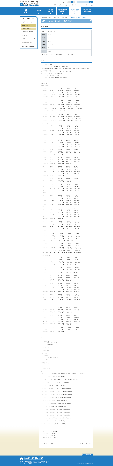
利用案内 (38, 11)
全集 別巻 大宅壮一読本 (84, 443)
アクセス (69, 5)
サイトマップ (80, 5)
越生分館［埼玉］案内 (27, 42)
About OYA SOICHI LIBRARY (28, 46)
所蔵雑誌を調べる (50, 11)
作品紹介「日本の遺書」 (28, 31)
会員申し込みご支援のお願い (87, 11)
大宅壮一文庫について (75, 11)
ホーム (26, 11)
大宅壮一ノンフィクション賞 (28, 38)
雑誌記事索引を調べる (63, 11)
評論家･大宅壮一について (60, 5)
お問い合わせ (88, 5)
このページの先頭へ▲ (87, 455)
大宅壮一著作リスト (65, 17)
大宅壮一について (57, 17)
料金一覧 (74, 5)
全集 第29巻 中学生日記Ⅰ (48, 443)
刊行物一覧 (24, 35)
